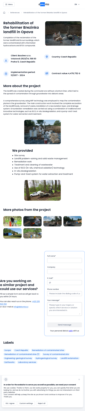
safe (71, 331)
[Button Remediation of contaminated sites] (48, 350)
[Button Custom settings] (26, 403)
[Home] (4, 12)
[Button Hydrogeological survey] (46, 358)
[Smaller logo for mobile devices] (44, 5)
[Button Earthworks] (9, 362)
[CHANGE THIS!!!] (77, 4)
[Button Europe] (8, 350)
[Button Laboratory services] (27, 362)
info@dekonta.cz (21, 306)
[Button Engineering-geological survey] (18, 358)
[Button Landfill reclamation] (69, 358)
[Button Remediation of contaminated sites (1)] (22, 354)
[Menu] (8, 4)
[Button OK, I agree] (10, 403)
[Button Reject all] (41, 403)
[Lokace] (15, 13)
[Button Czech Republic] (21, 350)
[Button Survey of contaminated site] (56, 354)
